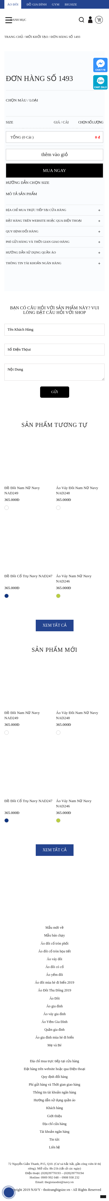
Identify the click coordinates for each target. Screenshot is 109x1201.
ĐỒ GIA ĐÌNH (36, 4)
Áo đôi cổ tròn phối (55, 943)
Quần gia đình (54, 1030)
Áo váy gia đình (54, 1014)
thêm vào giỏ (54, 154)
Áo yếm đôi (54, 975)
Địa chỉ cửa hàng (54, 1124)
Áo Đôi (54, 998)
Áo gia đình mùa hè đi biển (54, 1037)
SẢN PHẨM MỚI (54, 650)
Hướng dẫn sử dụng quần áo (55, 1100)
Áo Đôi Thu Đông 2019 (54, 990)
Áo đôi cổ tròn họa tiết (54, 951)
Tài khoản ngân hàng (54, 1132)
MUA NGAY (54, 170)
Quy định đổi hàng (54, 1077)
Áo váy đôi (54, 959)
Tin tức (54, 1139)
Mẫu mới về (54, 928)
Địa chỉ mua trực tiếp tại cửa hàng (54, 1061)
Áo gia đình (54, 1006)
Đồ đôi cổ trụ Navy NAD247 (28, 576)
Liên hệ (54, 1147)
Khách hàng (54, 1108)
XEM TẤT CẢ (54, 625)
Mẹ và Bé (54, 1045)
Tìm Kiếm (81, 23)
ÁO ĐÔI (12, 4)
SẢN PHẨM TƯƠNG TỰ (55, 425)
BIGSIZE (71, 4)
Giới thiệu (54, 1116)
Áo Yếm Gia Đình (55, 1022)
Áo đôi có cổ (54, 967)
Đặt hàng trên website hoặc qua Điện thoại (54, 1069)
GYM (56, 4)
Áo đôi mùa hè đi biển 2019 (54, 982)
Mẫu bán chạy (54, 935)
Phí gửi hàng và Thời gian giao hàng (54, 1084)
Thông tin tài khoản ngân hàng (54, 1092)
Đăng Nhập (90, 23)
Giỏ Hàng (98, 23)
